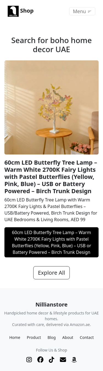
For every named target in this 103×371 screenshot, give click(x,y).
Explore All (51, 272)
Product (34, 337)
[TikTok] (51, 359)
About (67, 337)
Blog (52, 337)
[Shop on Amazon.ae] (74, 359)
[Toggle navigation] (82, 11)
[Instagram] (29, 359)
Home (14, 337)
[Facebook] (40, 359)
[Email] (63, 359)
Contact (87, 337)
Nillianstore (51, 304)
